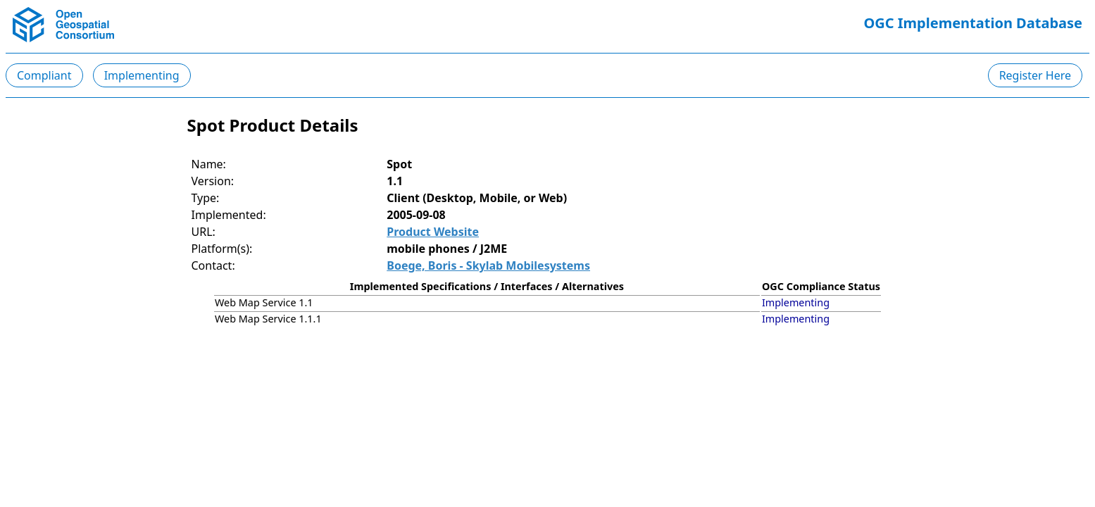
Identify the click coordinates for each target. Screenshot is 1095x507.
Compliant (44, 75)
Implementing (142, 75)
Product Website (433, 231)
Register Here (1035, 75)
